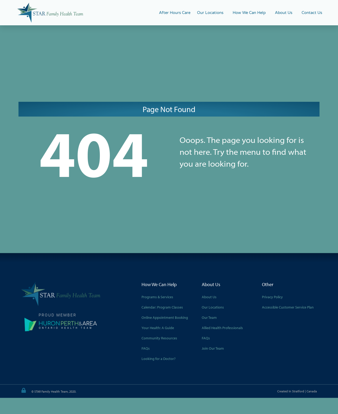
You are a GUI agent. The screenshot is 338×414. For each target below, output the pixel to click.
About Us (285, 12)
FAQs (146, 348)
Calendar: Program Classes (162, 307)
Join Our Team (213, 348)
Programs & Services (157, 297)
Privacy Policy (272, 297)
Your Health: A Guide (158, 327)
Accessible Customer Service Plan (288, 307)
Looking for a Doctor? (159, 358)
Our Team (209, 317)
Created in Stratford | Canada (297, 391)
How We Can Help (250, 12)
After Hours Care (174, 12)
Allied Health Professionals (222, 327)
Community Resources (159, 338)
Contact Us (312, 12)
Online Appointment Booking (165, 317)
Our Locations (211, 12)
